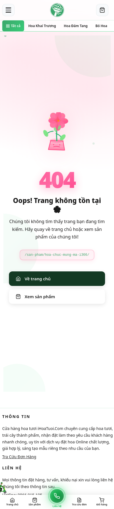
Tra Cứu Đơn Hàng (19, 456)
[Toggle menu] (8, 10)
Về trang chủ (33, 278)
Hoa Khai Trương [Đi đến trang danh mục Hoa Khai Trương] (42, 25)
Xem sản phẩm (35, 296)
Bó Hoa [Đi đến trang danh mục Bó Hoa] (101, 25)
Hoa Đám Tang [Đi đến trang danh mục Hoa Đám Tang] (76, 25)
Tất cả (13, 25)
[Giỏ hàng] (102, 10)
